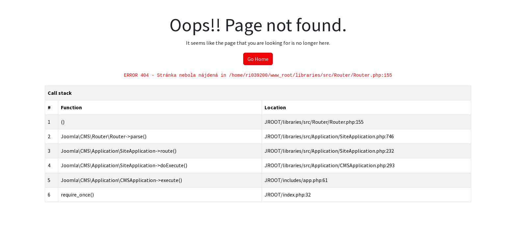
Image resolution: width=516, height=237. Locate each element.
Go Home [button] (258, 59)
